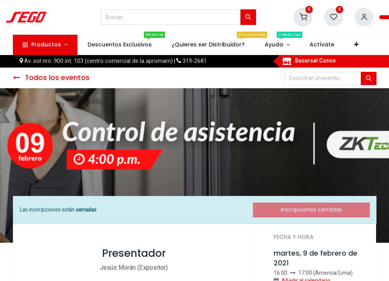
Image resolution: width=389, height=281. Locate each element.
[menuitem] (119, 45)
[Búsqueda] (248, 17)
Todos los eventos (51, 77)
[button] (356, 45)
